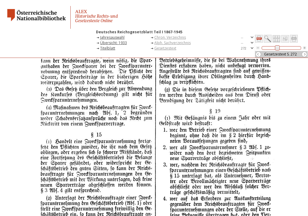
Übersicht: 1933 (113, 42)
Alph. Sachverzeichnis (172, 42)
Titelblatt (107, 48)
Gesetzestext (165, 48)
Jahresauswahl (112, 37)
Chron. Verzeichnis (170, 37)
